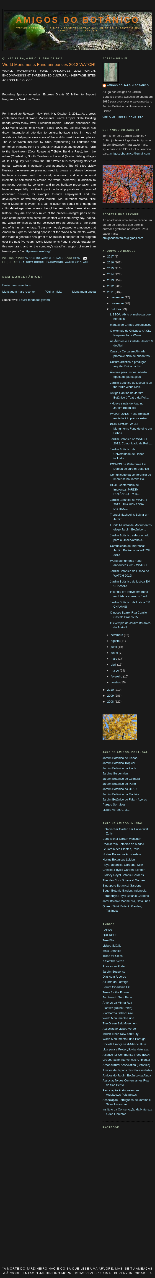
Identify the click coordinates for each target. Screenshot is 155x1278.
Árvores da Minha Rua (117, 1002)
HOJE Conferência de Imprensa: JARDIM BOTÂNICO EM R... (125, 489)
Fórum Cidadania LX (116, 987)
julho (114, 646)
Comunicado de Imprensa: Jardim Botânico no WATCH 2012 (130, 550)
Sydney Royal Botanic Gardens (123, 875)
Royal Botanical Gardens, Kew (123, 864)
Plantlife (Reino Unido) (117, 1008)
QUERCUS (110, 935)
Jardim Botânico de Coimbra (121, 778)
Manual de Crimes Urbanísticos (130, 324)
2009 (111, 695)
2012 (111, 286)
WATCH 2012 (73, 262)
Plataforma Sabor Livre (118, 1013)
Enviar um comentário (16, 285)
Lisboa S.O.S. (112, 945)
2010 (111, 689)
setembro (117, 635)
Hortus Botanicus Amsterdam (122, 854)
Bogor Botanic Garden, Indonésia (124, 890)
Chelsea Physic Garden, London (124, 869)
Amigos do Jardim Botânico (128, 85)
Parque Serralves (114, 804)
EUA (21, 262)
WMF (86, 262)
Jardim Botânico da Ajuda (119, 768)
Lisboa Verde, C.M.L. (116, 809)
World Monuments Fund (118, 1018)
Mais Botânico (112, 951)
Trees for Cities (113, 956)
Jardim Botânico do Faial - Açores (125, 799)
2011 (111, 292)
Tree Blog (109, 940)
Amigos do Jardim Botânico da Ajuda (127, 1075)
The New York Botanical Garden (124, 880)
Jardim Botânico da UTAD (120, 789)
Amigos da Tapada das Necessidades (127, 1070)
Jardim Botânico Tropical (119, 763)
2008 (111, 701)
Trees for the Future (116, 992)
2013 (111, 280)
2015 (111, 268)
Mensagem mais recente (18, 291)
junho (115, 652)
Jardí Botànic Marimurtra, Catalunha (126, 901)
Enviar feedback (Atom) (34, 300)
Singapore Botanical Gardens (122, 885)
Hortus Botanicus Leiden (119, 859)
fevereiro (117, 676)
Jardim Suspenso (114, 971)
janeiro (116, 682)
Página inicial (53, 291)
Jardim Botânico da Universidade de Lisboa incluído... (127, 454)
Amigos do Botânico (78, 20)
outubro (116, 309)
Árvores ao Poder (114, 966)
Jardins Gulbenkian (115, 773)
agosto (116, 641)
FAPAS (107, 930)
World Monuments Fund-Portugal (124, 1039)
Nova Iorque (35, 262)
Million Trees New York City (121, 1034)
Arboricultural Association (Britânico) (126, 1065)
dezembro (118, 297)
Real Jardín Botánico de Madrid (123, 844)
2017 (111, 256)
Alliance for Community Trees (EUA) (126, 1054)
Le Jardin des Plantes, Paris (121, 849)
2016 (111, 262)
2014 (111, 274)
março (115, 670)
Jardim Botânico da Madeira (121, 794)
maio (114, 658)
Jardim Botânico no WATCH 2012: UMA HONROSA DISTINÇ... (128, 504)
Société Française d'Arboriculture (124, 1044)
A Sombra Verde (113, 961)
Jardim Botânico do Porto (119, 783)
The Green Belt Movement (120, 1023)
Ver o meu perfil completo (123, 117)
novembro (118, 303)
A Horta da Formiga (115, 982)
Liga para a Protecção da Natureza (126, 1049)
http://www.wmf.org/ (37, 251)
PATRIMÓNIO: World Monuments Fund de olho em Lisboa (131, 429)
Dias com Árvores (114, 976)
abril (114, 664)
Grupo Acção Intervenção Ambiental (126, 1059)
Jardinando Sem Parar (117, 997)
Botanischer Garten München (122, 838)
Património (54, 262)
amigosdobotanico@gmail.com (129, 153)
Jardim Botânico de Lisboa (120, 758)
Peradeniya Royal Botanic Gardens (126, 895)
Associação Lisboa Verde (119, 1028)
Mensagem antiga (84, 291)
